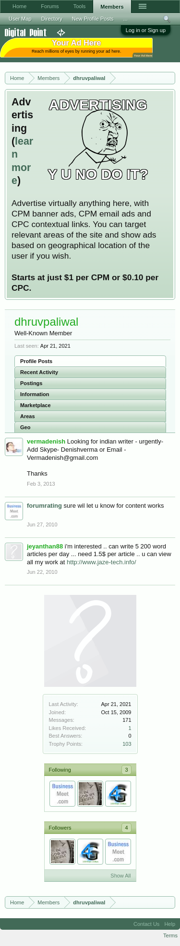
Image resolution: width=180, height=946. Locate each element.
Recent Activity (39, 372)
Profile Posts (36, 361)
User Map (20, 19)
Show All (120, 875)
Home (19, 6)
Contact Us (146, 924)
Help (169, 924)
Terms (170, 935)
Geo (25, 427)
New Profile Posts (93, 19)
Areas (27, 416)
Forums (50, 6)
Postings (31, 383)
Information (34, 394)
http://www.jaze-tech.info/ (101, 562)
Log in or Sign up (146, 30)
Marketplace (35, 405)
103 (126, 744)
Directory (51, 19)
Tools (79, 6)
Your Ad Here (143, 55)
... (125, 19)
